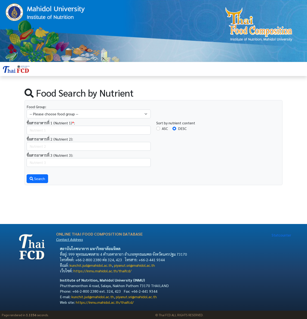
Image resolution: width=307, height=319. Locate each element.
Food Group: (36, 106)
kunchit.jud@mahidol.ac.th (91, 265)
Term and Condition (171, 68)
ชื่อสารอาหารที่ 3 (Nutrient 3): (50, 155)
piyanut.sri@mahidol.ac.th (134, 265)
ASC (165, 128)
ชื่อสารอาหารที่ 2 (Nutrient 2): (50, 139)
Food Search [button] (137, 68)
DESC (182, 128)
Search (37, 178)
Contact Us (215, 68)
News (196, 68)
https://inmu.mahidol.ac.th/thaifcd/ (103, 270)
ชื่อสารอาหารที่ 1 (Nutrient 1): (51, 122)
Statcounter (281, 235)
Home (117, 68)
